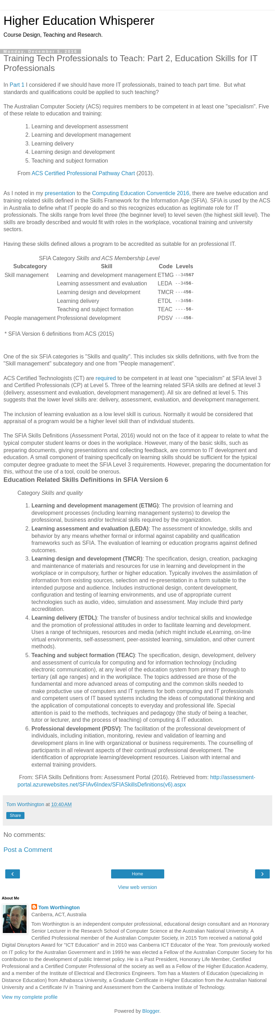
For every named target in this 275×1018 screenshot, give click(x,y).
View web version (137, 887)
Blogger (150, 1011)
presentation (60, 193)
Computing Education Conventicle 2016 (140, 193)
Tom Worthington (59, 907)
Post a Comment (27, 849)
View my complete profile (30, 997)
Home (137, 873)
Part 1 (17, 85)
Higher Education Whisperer (78, 20)
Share (15, 815)
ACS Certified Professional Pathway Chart (83, 173)
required (106, 378)
